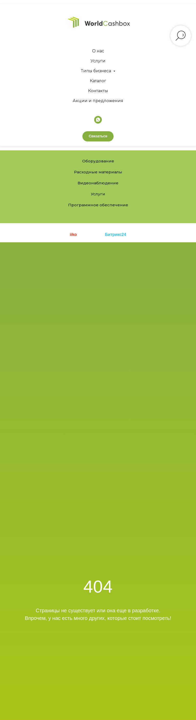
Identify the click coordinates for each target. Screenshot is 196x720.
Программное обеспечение (98, 204)
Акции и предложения (98, 100)
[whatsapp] (98, 120)
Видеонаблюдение (98, 183)
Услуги (98, 60)
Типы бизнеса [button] (96, 70)
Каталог (98, 80)
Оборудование (98, 161)
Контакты (98, 90)
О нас (98, 51)
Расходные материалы (98, 172)
